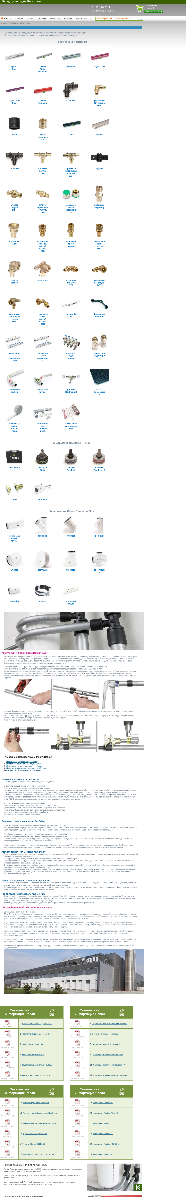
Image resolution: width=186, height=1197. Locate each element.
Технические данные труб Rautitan (37, 955)
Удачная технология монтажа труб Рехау (24, 697)
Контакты (31, 18)
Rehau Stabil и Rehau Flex (33, 986)
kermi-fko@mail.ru (103, 10)
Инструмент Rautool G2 (103, 1054)
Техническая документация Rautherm (39, 1054)
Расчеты (68, 18)
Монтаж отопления (84, 18)
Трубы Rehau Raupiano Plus (35, 1064)
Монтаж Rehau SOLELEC (34, 1075)
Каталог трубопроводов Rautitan (36, 965)
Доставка (19, 18)
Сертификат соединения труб (105, 965)
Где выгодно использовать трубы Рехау (23, 701)
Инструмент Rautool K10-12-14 (106, 1075)
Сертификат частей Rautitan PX (106, 975)
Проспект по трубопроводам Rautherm (40, 1044)
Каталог (7, 18)
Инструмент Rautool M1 (103, 1085)
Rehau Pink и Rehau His (32, 975)
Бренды (42, 18)
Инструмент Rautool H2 (103, 1064)
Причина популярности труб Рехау (21, 693)
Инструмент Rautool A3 (103, 1034)
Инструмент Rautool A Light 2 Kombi (38, 1085)
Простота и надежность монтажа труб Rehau (26, 699)
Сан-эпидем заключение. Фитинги (108, 986)
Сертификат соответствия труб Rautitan (109, 955)
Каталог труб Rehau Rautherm (36, 1034)
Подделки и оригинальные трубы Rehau (24, 695)
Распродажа (55, 18)
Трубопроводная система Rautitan (37, 996)
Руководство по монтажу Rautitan (36, 1006)
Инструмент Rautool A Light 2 (105, 1044)
